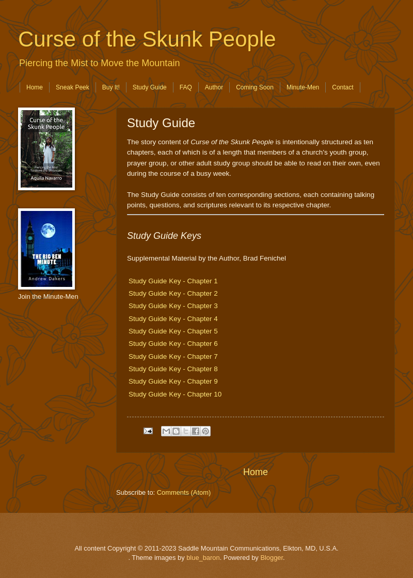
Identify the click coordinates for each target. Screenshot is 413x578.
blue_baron (202, 557)
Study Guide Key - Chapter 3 (173, 306)
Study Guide (150, 87)
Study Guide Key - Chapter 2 (173, 293)
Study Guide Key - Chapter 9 (173, 381)
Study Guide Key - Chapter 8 (173, 369)
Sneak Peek (72, 87)
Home (34, 87)
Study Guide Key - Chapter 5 (173, 331)
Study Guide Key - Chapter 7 (173, 356)
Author (214, 87)
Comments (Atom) (184, 492)
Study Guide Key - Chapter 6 (173, 343)
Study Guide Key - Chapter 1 (173, 281)
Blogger (271, 557)
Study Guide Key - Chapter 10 (175, 394)
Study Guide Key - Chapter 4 (173, 319)
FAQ (186, 87)
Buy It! (111, 87)
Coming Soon (255, 87)
